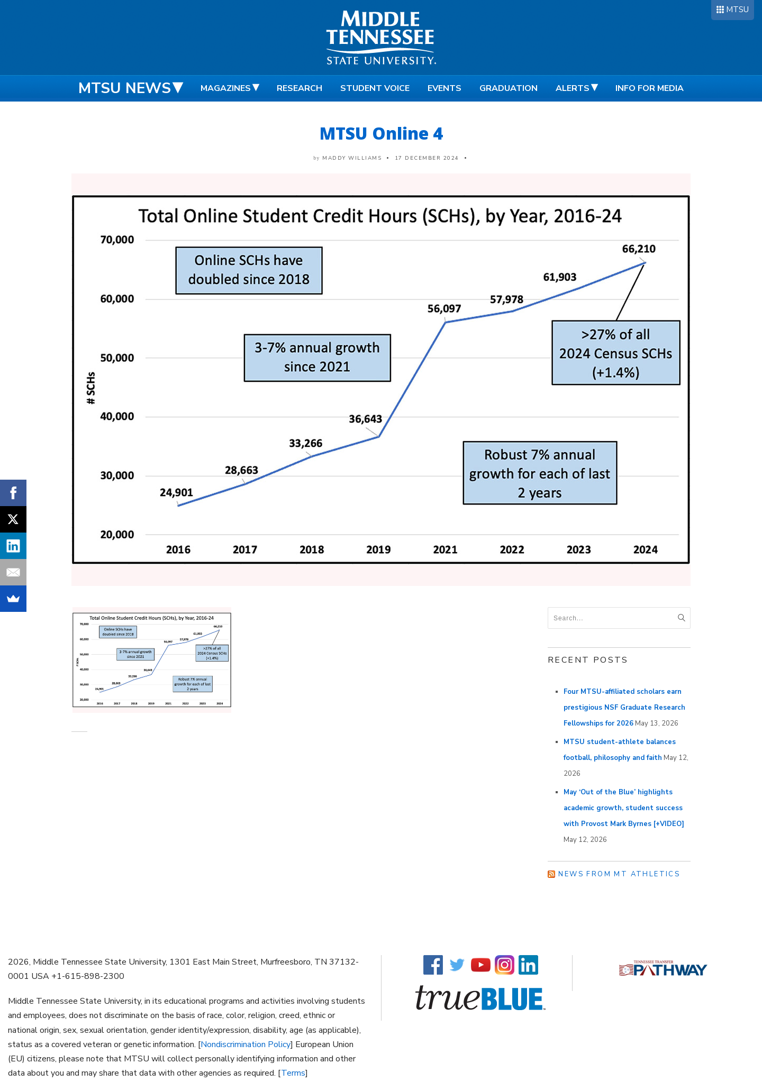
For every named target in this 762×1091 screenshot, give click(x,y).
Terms (293, 1073)
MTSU (737, 9)
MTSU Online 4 (381, 133)
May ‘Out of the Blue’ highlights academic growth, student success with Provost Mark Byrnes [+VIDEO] (624, 808)
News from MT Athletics (619, 874)
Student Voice (375, 88)
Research (299, 88)
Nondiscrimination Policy (246, 1044)
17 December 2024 (427, 158)
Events (444, 88)
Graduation (508, 88)
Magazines (226, 88)
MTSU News (124, 88)
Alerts (572, 88)
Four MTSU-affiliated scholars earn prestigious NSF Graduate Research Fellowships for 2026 (624, 707)
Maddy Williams (352, 158)
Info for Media (649, 88)
